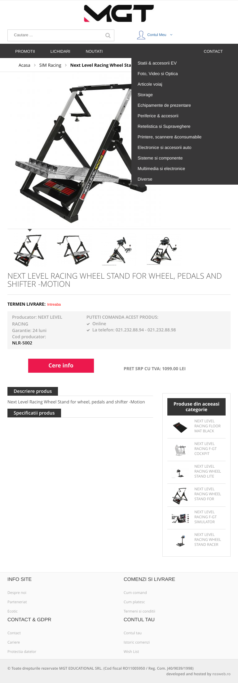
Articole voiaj (150, 84)
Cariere (13, 642)
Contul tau (133, 633)
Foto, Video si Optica (158, 73)
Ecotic (12, 611)
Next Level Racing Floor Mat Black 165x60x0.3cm (207, 426)
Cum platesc (134, 602)
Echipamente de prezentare (164, 105)
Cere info (60, 365)
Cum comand (135, 592)
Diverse (145, 179)
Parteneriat (17, 602)
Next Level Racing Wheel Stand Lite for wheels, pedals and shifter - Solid (207, 471)
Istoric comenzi (137, 642)
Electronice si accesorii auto (165, 147)
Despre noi (16, 592)
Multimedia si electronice (161, 168)
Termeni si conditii (139, 611)
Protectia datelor (21, 651)
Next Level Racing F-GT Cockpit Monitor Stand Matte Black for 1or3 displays (207, 449)
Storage (145, 94)
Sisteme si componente (160, 157)
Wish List (131, 651)
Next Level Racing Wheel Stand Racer (207, 539)
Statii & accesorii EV (157, 63)
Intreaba (54, 304)
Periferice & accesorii (158, 115)
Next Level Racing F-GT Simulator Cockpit (205, 517)
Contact (14, 633)
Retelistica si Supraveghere (164, 126)
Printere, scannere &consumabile (169, 136)
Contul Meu (154, 33)
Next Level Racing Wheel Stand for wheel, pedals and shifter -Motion (207, 494)
